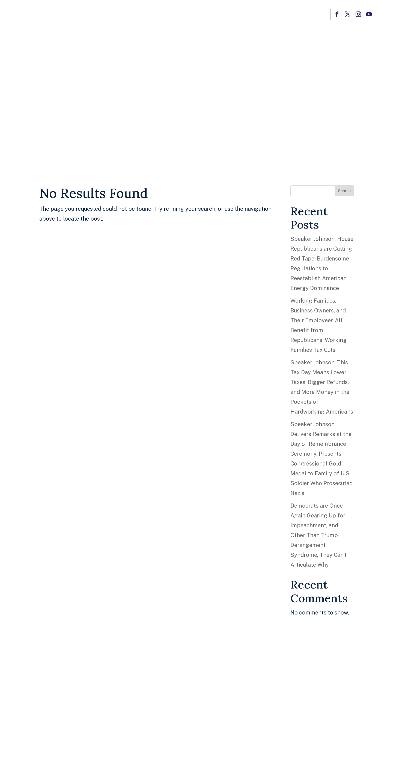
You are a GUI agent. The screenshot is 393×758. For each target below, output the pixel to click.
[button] (337, 14)
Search (344, 191)
